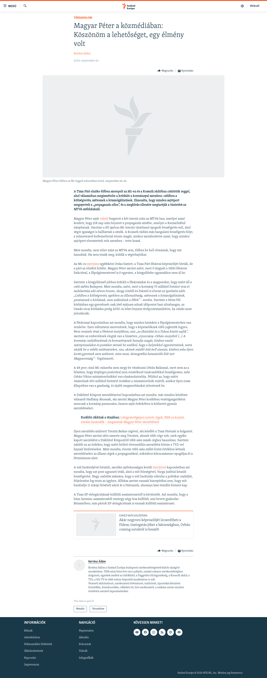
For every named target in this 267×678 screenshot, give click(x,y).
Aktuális (84, 637)
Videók (83, 651)
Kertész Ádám (82, 53)
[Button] (165, 71)
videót (104, 218)
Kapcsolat (30, 657)
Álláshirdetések (33, 651)
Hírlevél (254, 6)
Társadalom (83, 18)
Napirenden (86, 630)
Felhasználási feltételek (38, 644)
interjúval (159, 467)
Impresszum (31, 664)
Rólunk (28, 630)
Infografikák (86, 657)
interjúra (93, 264)
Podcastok (85, 644)
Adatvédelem (32, 637)
